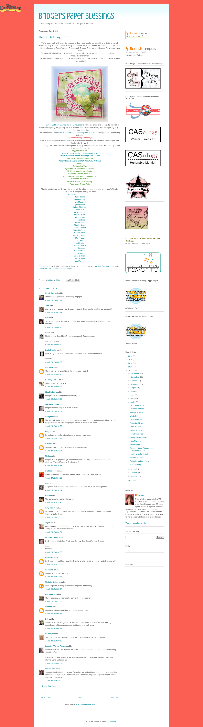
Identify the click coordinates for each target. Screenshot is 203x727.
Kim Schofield (79, 217)
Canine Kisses (136, 430)
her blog (94, 266)
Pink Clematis (135, 441)
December (135, 373)
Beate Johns (80, 197)
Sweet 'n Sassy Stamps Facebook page (55, 269)
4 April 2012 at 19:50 (53, 517)
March (133, 469)
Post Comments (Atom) (85, 704)
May (132, 398)
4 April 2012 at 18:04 (53, 490)
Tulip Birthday (135, 465)
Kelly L (48, 431)
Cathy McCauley (79, 230)
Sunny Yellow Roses (138, 437)
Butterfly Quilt (135, 445)
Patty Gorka (50, 669)
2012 (130, 370)
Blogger (113, 721)
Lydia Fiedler (79, 204)
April (133, 402)
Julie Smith (79, 253)
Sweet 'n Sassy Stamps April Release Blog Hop (141, 449)
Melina (48, 456)
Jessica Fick (80, 220)
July (132, 391)
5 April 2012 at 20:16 (53, 641)
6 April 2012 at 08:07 (53, 663)
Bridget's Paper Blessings (76, 16)
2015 (130, 360)
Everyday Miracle (137, 423)
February (134, 473)
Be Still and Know (137, 405)
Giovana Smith (80, 245)
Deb (47, 619)
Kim (47, 318)
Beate (47, 333)
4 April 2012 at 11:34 (53, 451)
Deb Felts (80, 240)
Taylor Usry (71, 194)
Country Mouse (52, 380)
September (135, 384)
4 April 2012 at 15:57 (53, 466)
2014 (130, 363)
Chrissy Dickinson (79, 207)
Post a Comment (49, 686)
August (134, 388)
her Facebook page (106, 266)
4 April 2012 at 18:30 (53, 502)
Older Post (114, 698)
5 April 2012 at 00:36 (53, 614)
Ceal (47, 483)
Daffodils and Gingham (139, 461)
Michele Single (80, 256)
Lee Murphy (80, 261)
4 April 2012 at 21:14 (53, 577)
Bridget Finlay (79, 199)
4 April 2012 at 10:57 (53, 426)
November (135, 377)
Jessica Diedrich (79, 228)
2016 (130, 356)
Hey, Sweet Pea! (137, 434)
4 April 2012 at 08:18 (53, 327)
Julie (47, 305)
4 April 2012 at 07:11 (53, 300)
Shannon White (52, 537)
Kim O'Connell (80, 248)
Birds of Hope (135, 427)
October (134, 381)
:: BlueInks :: (50, 471)
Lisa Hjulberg (79, 215)
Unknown (49, 367)
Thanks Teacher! (137, 457)
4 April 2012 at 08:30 (53, 345)
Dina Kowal (79, 210)
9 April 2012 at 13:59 (53, 681)
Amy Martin (50, 508)
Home (80, 698)
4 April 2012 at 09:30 (53, 374)
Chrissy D (49, 634)
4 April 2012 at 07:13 (53, 312)
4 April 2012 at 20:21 (53, 532)
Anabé (48, 496)
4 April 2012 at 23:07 (53, 589)
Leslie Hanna (79, 212)
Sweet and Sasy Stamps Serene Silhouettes (64, 125)
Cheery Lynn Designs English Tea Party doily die (79, 161)
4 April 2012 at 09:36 (53, 387)
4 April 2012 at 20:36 (53, 552)
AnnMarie (49, 557)
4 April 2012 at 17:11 (53, 478)
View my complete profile (135, 523)
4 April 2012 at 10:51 (53, 411)
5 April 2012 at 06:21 (53, 628)
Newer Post (45, 698)
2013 (130, 367)
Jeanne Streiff (79, 258)
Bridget (141, 495)
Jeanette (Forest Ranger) (56, 646)
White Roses (135, 416)
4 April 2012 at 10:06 (53, 399)
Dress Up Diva (136, 419)
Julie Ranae (80, 222)
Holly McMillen (80, 202)
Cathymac (49, 417)
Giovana (49, 444)
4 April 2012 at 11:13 (53, 438)
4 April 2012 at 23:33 (53, 601)
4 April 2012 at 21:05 (53, 564)
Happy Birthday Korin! (139, 454)
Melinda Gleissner (53, 582)
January (134, 476)
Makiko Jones (79, 233)
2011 (130, 481)
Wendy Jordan (80, 251)
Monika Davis (79, 225)
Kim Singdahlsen (80, 235)
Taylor (47, 523)
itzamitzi (48, 607)
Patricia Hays (51, 594)
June (133, 395)
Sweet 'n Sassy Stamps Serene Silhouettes (79, 153)
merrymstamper (52, 404)
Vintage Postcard (137, 412)
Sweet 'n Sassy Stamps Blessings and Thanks (76, 133)
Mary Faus (79, 238)
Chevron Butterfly (137, 409)
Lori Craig (80, 243)
